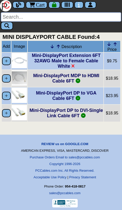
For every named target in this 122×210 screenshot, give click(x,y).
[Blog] (18, 4)
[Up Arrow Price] (115, 44)
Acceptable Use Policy (50, 177)
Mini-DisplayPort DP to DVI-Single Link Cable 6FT (66, 113)
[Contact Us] (79, 4)
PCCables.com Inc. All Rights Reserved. (64, 170)
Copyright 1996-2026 (64, 164)
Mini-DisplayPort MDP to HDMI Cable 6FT (66, 78)
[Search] (61, 17)
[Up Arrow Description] (58, 46)
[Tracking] (67, 4)
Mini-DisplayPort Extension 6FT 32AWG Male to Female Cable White (66, 61)
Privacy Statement (82, 177)
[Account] (90, 4)
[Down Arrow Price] (109, 44)
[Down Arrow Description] (52, 46)
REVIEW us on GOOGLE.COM (64, 144)
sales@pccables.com (64, 193)
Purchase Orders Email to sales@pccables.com (65, 157)
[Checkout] (54, 4)
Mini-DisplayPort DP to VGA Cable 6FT (66, 95)
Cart (37, 5)
